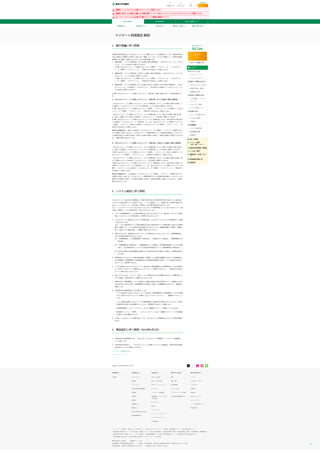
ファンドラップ (136, 384)
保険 (172, 377)
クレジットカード (195, 400)
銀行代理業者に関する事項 (136, 436)
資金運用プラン (136, 404)
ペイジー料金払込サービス (197, 404)
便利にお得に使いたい (196, 372)
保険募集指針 (203, 431)
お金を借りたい (155, 372)
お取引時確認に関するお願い (120, 436)
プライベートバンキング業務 (178, 392)
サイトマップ (116, 429)
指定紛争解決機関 (150, 434)
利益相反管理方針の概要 (169, 431)
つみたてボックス (136, 377)
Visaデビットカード (196, 396)
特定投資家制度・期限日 (183, 431)
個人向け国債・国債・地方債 (139, 411)
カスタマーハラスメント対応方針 (152, 436)
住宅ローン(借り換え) (156, 381)
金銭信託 (134, 396)
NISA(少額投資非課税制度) (138, 388)
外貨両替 (193, 388)
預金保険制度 (194, 431)
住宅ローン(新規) (155, 377)
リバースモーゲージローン (158, 417)
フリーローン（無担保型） (158, 392)
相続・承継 (174, 381)
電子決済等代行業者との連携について (122, 434)
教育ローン (154, 406)
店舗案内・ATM (170, 5)
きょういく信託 (175, 388)
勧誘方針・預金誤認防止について (172, 429)
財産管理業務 (174, 384)
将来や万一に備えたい (176, 372)
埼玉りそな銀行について (192, 21)
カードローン (154, 388)
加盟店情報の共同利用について (121, 431)
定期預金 (134, 392)
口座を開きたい (116, 372)
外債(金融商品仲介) (136, 415)
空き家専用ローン (155, 421)
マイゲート (193, 377)
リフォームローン (155, 410)
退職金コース (135, 407)
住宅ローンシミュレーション (158, 384)
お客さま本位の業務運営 (155, 431)
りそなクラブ (194, 384)
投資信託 (134, 381)
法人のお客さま (160, 21)
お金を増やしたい (136, 372)
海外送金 (193, 392)
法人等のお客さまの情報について (138, 431)
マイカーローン (155, 402)
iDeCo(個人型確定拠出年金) (178, 396)
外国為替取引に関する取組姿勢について (187, 434)
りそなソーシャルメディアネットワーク (123, 365)
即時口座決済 (194, 407)
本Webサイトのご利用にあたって (136, 429)
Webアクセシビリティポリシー (154, 429)
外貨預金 (134, 400)
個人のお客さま (128, 21)
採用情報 (123, 429)
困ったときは (181, 5)
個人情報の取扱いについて (189, 429)
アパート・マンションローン (158, 413)
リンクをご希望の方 (139, 434)
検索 (191, 5)
